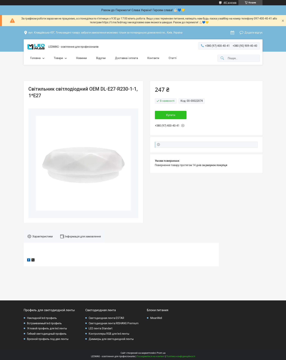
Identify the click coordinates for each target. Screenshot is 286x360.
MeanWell (156, 318)
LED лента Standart (100, 328)
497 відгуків (230, 2)
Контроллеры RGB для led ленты (109, 333)
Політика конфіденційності (180, 356)
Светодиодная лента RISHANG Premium (114, 323)
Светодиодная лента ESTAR (106, 318)
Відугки (101, 58)
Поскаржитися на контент (151, 356)
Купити (170, 115)
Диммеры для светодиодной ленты (111, 339)
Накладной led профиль (42, 318)
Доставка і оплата (126, 58)
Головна (35, 58)
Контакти (153, 58)
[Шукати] (222, 58)
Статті (172, 58)
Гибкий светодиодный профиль (47, 333)
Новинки (81, 58)
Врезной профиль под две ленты (47, 339)
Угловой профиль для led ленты (47, 328)
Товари (58, 58)
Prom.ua (161, 353)
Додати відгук (253, 32)
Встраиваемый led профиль (44, 323)
